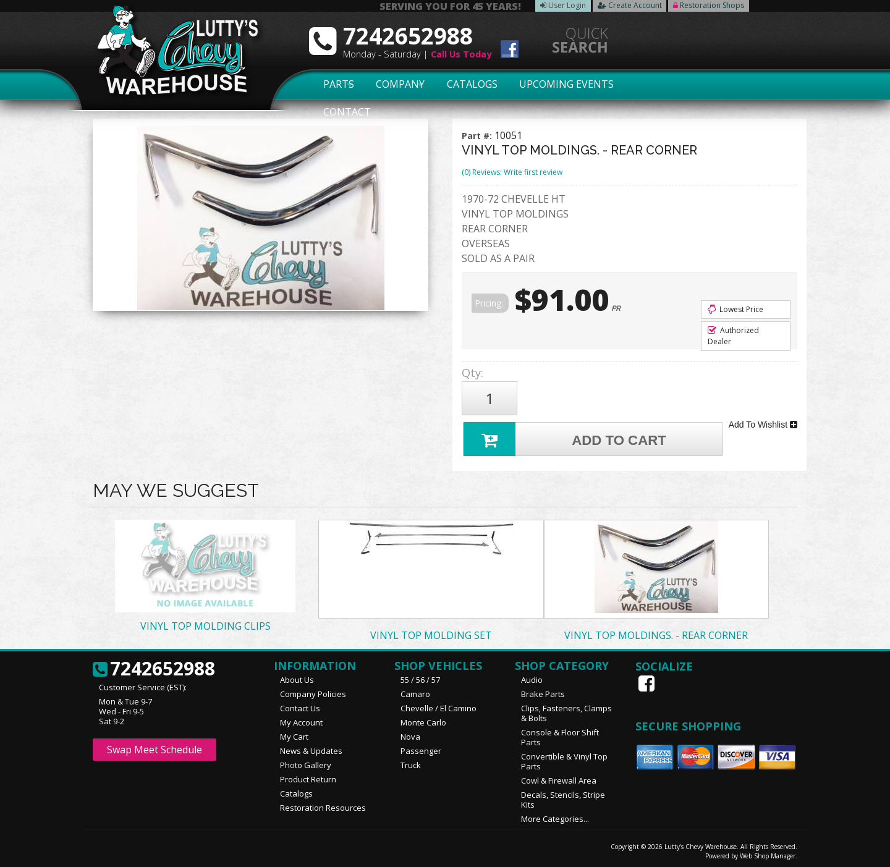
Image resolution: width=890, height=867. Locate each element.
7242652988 (154, 666)
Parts (332, 84)
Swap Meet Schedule (154, 746)
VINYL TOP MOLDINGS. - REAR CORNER (656, 632)
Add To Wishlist (763, 422)
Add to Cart (566, 435)
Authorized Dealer (733, 336)
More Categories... (555, 816)
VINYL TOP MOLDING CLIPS (205, 623)
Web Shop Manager (767, 852)
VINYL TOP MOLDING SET (431, 632)
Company (396, 84)
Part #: (478, 136)
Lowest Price (735, 309)
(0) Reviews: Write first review (512, 172)
